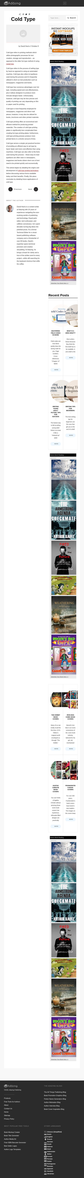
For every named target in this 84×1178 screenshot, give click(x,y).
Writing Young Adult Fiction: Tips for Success (55, 413)
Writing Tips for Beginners (70, 413)
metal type (10, 64)
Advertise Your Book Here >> (59, 283)
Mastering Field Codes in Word (55, 338)
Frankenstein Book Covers (70, 793)
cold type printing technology (28, 170)
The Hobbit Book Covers (55, 719)
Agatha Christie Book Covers (55, 793)
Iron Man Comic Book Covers (70, 719)
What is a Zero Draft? (70, 338)
